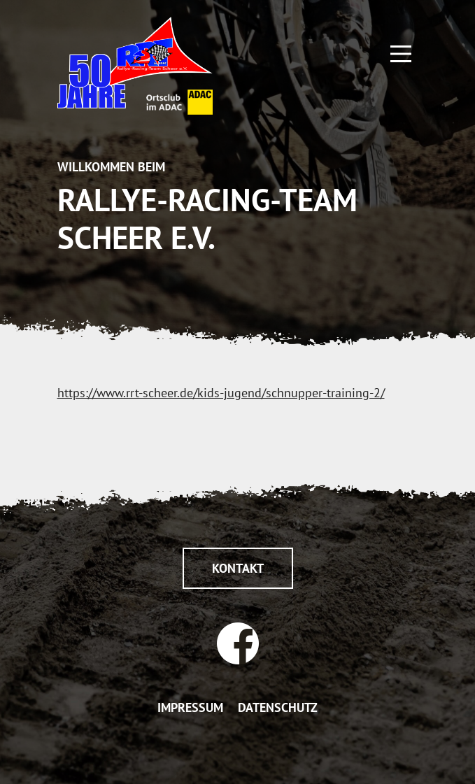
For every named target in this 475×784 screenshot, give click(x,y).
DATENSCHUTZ (278, 707)
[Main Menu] (400, 52)
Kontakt (238, 568)
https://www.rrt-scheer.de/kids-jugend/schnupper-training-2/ (221, 393)
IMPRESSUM (190, 707)
